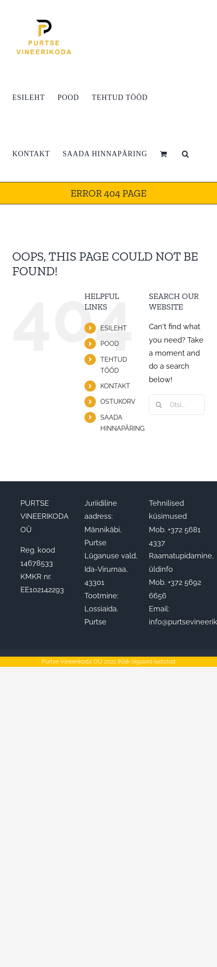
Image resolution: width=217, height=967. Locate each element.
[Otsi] (159, 404)
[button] (185, 154)
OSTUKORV (117, 401)
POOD (109, 343)
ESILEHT (113, 328)
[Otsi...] (177, 404)
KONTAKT (115, 386)
